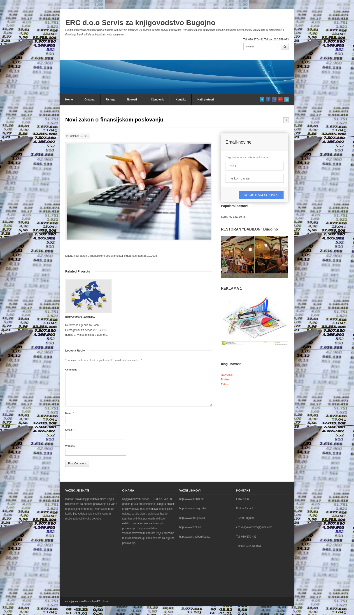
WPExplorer (101, 601)
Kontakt (181, 99)
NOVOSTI (227, 374)
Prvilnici (225, 379)
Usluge (110, 99)
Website (70, 446)
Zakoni (225, 384)
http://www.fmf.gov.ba (192, 517)
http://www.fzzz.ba (190, 527)
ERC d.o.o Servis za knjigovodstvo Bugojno (140, 23)
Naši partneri (205, 99)
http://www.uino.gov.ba (192, 508)
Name (69, 413)
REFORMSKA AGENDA (80, 317)
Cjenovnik (157, 99)
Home (69, 99)
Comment (71, 369)
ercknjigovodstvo (74, 601)
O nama (89, 99)
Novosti (132, 99)
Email (69, 429)
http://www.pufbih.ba (191, 499)
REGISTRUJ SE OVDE (261, 195)
